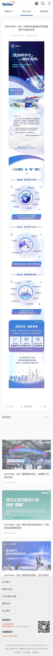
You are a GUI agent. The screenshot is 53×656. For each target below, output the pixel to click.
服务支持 (6, 603)
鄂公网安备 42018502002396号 (35, 649)
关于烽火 (6, 582)
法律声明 (17, 652)
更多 (46, 418)
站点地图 (26, 652)
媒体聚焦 (44, 11)
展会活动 (26, 11)
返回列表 (28, 409)
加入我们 (6, 611)
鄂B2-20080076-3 (12, 649)
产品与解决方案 (9, 596)
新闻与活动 (7, 589)
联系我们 (35, 652)
